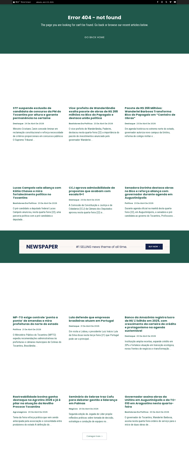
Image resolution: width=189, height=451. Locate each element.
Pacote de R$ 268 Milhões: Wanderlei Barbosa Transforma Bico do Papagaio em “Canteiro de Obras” (150, 115)
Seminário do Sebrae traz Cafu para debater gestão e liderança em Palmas (93, 402)
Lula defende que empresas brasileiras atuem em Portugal (91, 321)
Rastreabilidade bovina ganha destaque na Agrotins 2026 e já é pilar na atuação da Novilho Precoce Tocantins (37, 404)
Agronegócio (20, 414)
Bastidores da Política (81, 125)
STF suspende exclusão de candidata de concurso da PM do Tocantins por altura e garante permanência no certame (37, 115)
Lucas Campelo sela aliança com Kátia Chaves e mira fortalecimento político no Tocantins (37, 195)
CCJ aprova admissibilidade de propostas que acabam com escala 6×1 (92, 193)
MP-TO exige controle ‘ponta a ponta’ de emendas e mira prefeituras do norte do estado (35, 322)
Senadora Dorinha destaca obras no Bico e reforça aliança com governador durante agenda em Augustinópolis (149, 195)
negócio (73, 410)
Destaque (18, 125)
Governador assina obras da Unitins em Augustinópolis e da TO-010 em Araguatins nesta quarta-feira (150, 404)
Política (129, 205)
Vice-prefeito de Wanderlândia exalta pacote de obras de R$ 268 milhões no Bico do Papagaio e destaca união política (93, 115)
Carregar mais (95, 438)
